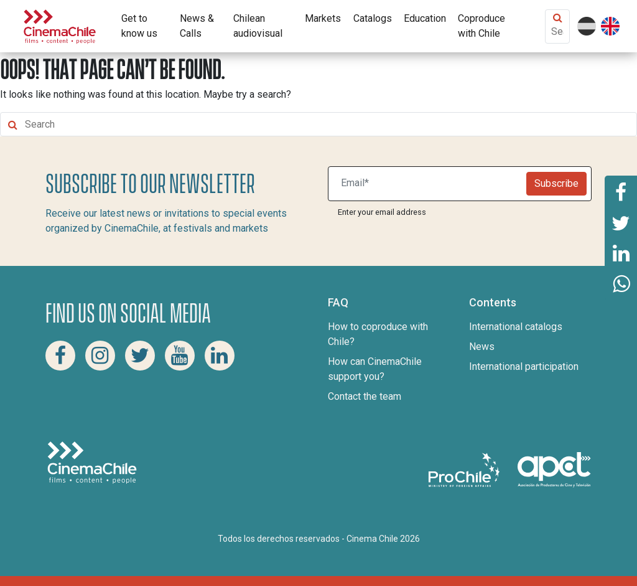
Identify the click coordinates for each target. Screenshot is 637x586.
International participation (524, 366)
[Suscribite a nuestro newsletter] (429, 184)
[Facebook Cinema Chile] (60, 356)
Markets (323, 18)
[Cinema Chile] (59, 25)
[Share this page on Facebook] (621, 191)
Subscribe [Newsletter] (556, 183)
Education (425, 18)
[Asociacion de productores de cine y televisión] (554, 469)
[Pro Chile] (465, 469)
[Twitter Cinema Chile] (140, 356)
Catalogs (372, 18)
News (482, 346)
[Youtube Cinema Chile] (180, 356)
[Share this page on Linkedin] (621, 253)
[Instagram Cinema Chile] (100, 356)
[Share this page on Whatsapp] (621, 284)
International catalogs (515, 327)
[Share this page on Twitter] (621, 222)
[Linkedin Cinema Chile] (220, 356)
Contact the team (364, 396)
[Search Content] (557, 31)
